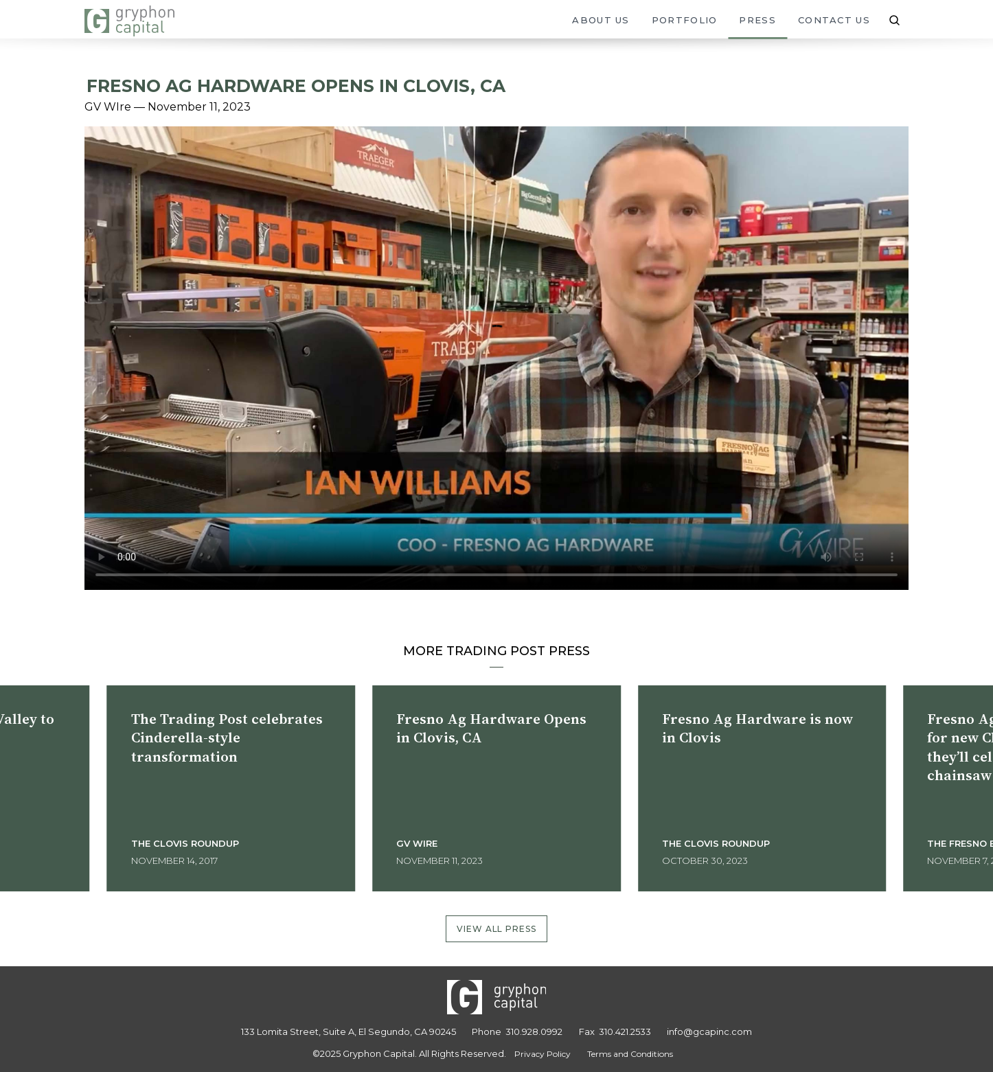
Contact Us (834, 19)
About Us (600, 19)
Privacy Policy (542, 1054)
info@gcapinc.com (709, 1031)
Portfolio (685, 19)
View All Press (497, 929)
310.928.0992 (533, 1031)
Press (757, 19)
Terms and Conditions (630, 1054)
